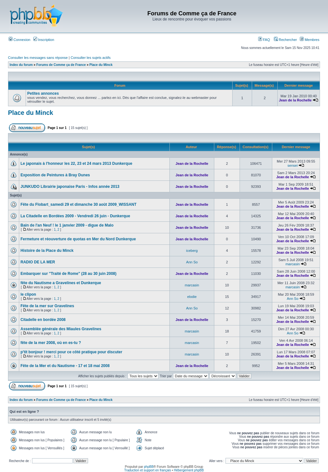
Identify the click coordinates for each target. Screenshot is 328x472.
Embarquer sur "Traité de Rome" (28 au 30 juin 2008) (68, 273)
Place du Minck (100, 65)
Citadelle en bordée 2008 (43, 319)
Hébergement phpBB (189, 470)
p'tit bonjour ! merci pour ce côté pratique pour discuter (71, 352)
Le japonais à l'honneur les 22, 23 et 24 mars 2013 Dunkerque (76, 163)
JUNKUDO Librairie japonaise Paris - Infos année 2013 (69, 186)
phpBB (148, 466)
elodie (191, 297)
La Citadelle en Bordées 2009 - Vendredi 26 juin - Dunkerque (75, 216)
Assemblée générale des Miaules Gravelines (60, 329)
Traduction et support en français (147, 470)
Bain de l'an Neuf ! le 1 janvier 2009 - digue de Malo (66, 225)
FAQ (264, 40)
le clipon (28, 294)
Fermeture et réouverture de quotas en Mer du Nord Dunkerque (78, 239)
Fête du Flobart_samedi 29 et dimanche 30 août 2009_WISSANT (78, 204)
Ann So (192, 262)
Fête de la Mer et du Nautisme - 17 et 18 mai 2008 (65, 366)
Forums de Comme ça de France (61, 65)
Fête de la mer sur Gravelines (47, 306)
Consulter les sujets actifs (90, 58)
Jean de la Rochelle (295, 100)
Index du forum (21, 65)
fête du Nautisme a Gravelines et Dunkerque (60, 283)
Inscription (43, 40)
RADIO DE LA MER (37, 262)
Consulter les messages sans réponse (38, 58)
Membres (309, 40)
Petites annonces (43, 93)
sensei (293, 165)
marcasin (292, 264)
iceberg (192, 250)
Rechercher (285, 40)
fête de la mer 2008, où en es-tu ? (50, 342)
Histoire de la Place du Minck (46, 250)
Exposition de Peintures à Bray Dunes (55, 175)
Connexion (19, 40)
